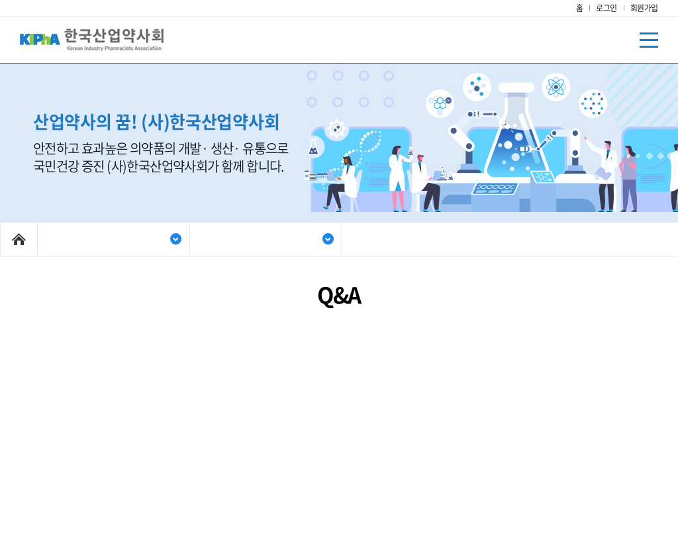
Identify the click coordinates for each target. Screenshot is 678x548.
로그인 (606, 8)
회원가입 (644, 8)
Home (19, 239)
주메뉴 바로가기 (0, 0)
